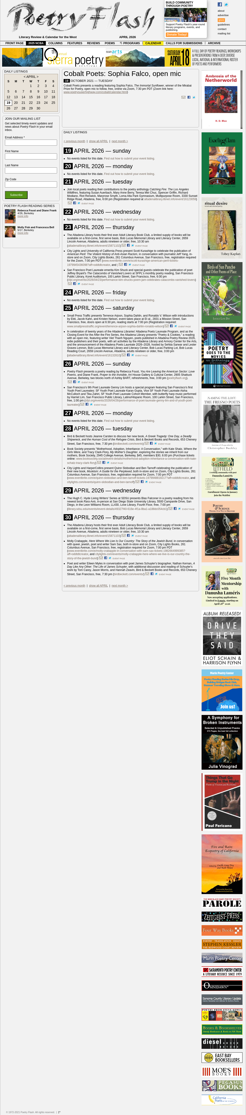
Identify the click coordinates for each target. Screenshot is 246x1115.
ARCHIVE (214, 43)
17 (46, 97)
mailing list (224, 33)
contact (222, 29)
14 (23, 97)
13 (16, 97)
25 (53, 103)
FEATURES (74, 43)
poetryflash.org (177, 378)
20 (16, 103)
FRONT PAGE (14, 43)
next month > (120, 141)
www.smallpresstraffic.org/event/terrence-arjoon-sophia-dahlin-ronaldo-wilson (115, 326)
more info (23, 216)
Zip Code (10, 179)
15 (31, 97)
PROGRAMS (130, 43)
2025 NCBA (36, 43)
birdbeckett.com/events (128, 443)
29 (31, 108)
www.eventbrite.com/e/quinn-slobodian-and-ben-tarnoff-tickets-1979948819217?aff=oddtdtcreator (128, 478)
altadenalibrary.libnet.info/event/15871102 (94, 245)
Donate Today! (177, 34)
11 (53, 91)
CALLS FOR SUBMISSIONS (184, 43)
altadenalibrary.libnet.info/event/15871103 (94, 536)
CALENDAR (153, 43)
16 (38, 97)
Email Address (15, 137)
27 (16, 108)
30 (38, 108)
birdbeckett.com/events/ (129, 574)
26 (8, 108)
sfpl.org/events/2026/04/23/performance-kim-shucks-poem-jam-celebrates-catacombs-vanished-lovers (131, 279)
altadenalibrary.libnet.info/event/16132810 (94, 355)
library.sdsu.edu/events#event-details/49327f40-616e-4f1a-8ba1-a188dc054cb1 (117, 509)
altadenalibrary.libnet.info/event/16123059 (170, 199)
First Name (12, 151)
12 (8, 97)
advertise (223, 15)
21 (23, 103)
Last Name (11, 165)
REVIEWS (93, 43)
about (221, 10)
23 (38, 103)
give (221, 19)
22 (31, 103)
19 (8, 103)
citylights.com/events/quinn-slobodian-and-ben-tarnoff (100, 482)
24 (46, 103)
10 (46, 91)
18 (53, 97)
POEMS (110, 43)
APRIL (31, 77)
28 (23, 108)
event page (88, 203)
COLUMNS (55, 43)
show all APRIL (98, 141)
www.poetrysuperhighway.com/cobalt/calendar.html (95, 92)
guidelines (224, 24)
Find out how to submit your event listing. (129, 158)
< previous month (74, 141)
